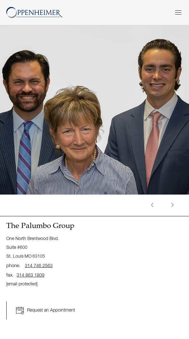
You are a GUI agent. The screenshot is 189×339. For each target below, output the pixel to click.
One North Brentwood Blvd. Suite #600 (32, 247)
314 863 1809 (30, 275)
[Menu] (178, 12)
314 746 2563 (39, 265)
